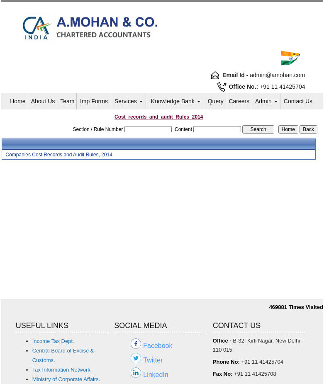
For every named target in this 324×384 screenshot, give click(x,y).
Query (216, 101)
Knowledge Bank (175, 101)
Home (17, 101)
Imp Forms (94, 101)
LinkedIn (155, 374)
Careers (239, 101)
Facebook (157, 345)
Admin (266, 101)
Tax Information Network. (62, 370)
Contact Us (298, 101)
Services (128, 101)
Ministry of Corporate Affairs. (66, 379)
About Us (43, 101)
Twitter (153, 360)
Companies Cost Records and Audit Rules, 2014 (58, 155)
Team (67, 101)
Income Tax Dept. (53, 341)
